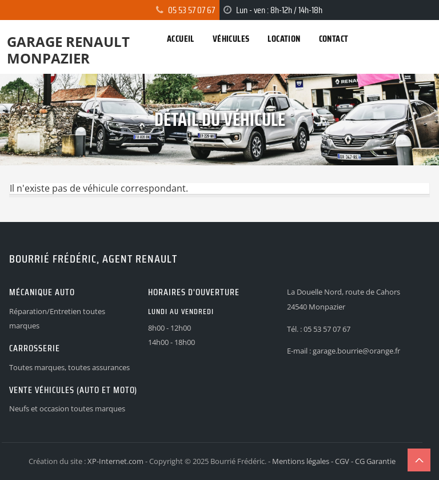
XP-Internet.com (115, 461)
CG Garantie (375, 461)
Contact (334, 38)
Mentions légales (300, 461)
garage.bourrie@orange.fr (356, 351)
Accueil (180, 38)
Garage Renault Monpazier (68, 50)
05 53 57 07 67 (191, 10)
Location (284, 38)
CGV (342, 461)
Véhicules (231, 38)
